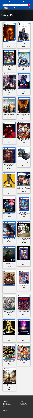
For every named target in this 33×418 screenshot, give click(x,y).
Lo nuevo (21, 405)
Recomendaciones (23, 404)
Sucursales (11, 1)
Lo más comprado (23, 403)
